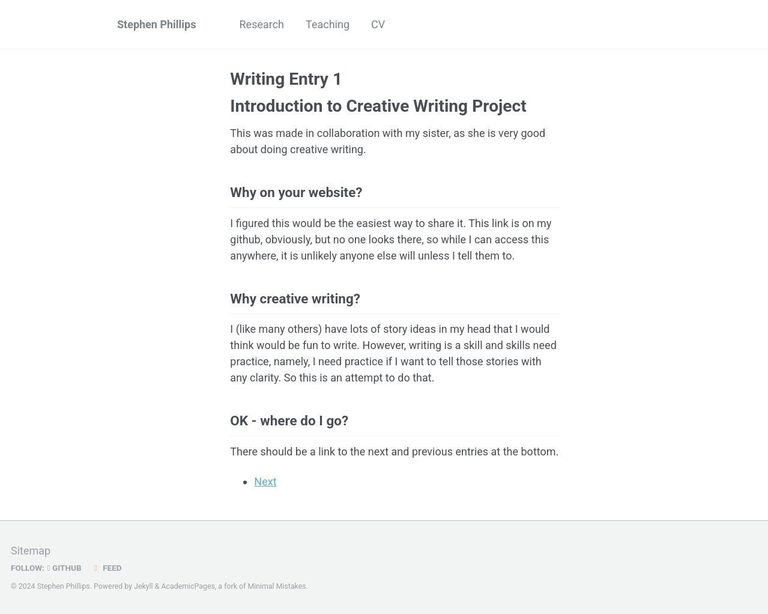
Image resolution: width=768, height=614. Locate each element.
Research (262, 24)
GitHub (64, 568)
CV (378, 24)
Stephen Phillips (156, 24)
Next (265, 481)
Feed (106, 568)
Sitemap (30, 550)
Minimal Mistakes (276, 586)
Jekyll (143, 586)
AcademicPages (187, 586)
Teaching (327, 24)
